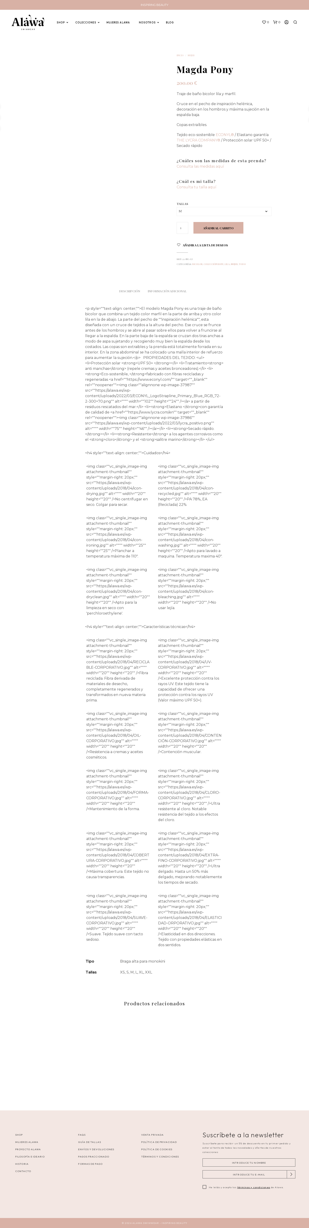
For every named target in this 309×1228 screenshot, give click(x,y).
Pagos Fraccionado (93, 1156)
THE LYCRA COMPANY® (198, 140)
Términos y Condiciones (160, 1156)
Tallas (182, 204)
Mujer (191, 55)
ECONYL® (225, 135)
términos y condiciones (253, 1187)
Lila (227, 264)
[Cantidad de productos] (182, 228)
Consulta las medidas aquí (200, 166)
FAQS (81, 1134)
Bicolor (197, 264)
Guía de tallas (89, 1142)
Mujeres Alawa (26, 1142)
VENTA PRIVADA (152, 1134)
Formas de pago (90, 1163)
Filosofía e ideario (30, 1156)
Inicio (180, 55)
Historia (22, 1163)
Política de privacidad (159, 1142)
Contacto (23, 1171)
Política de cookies (156, 1149)
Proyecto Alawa (28, 1149)
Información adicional (167, 291)
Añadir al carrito (218, 228)
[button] (265, 22)
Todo (242, 264)
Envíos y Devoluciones (96, 1149)
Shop (19, 1134)
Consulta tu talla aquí (196, 187)
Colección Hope (214, 264)
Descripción (129, 291)
